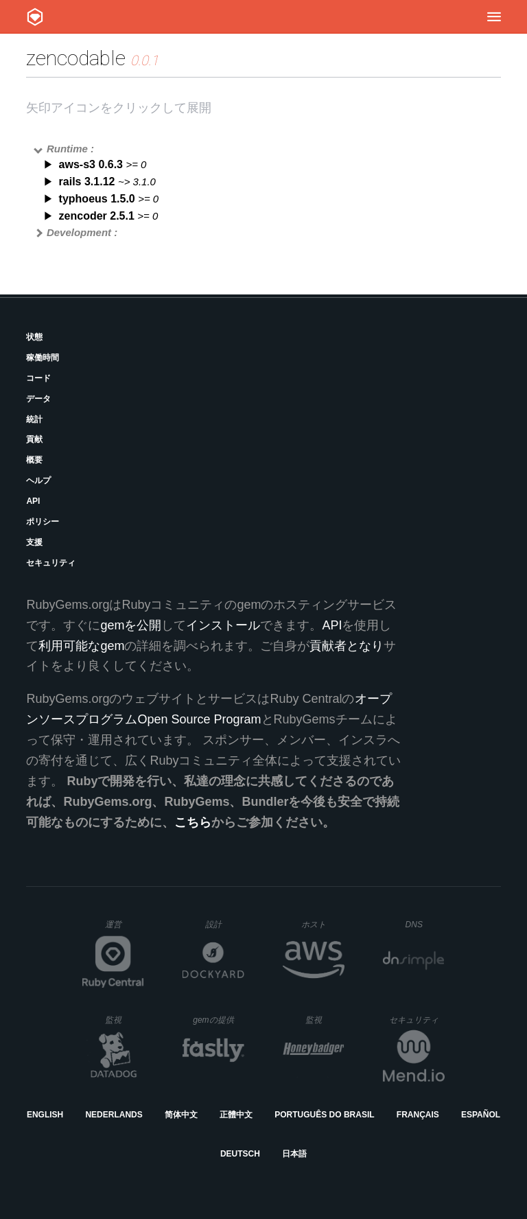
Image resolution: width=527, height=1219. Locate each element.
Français (418, 1114)
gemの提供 (218, 1019)
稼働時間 (42, 357)
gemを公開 (130, 625)
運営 (124, 928)
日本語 (294, 1154)
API (33, 501)
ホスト (322, 924)
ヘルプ (38, 480)
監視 (124, 1019)
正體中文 (236, 1114)
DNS (425, 924)
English (45, 1114)
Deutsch (240, 1154)
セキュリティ (50, 563)
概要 (34, 460)
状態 (34, 337)
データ (38, 399)
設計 (224, 924)
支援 (34, 542)
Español (480, 1114)
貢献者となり (346, 646)
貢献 (34, 439)
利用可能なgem (81, 646)
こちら (192, 822)
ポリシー (42, 521)
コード (38, 378)
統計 (34, 419)
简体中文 (181, 1114)
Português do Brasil (324, 1114)
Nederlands (113, 1114)
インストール (223, 625)
